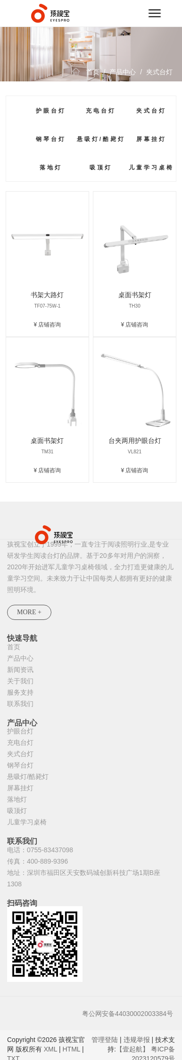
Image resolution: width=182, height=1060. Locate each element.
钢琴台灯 (51, 139)
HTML (71, 1049)
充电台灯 (101, 110)
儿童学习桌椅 (151, 167)
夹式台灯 (159, 72)
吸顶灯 (101, 167)
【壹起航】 (132, 1049)
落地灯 (51, 167)
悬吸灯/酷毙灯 (101, 139)
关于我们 (20, 681)
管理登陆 (104, 1039)
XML (50, 1049)
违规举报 (137, 1039)
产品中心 (122, 72)
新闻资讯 (20, 669)
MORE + (29, 612)
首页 (92, 72)
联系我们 (20, 703)
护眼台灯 (51, 110)
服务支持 (20, 692)
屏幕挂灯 (151, 139)
